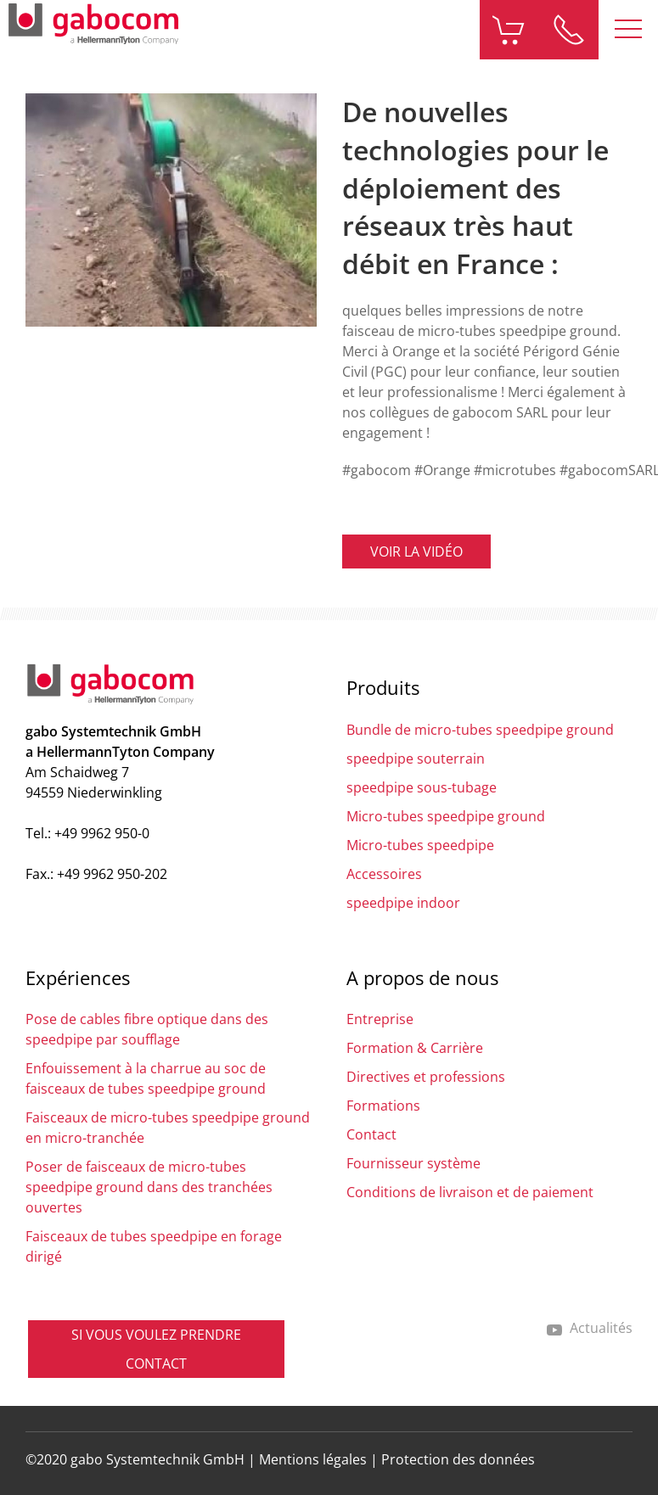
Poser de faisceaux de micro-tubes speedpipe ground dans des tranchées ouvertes (149, 1187)
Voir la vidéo (416, 551)
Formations (383, 1105)
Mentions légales (313, 1459)
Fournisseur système (413, 1163)
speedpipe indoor (403, 902)
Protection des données (458, 1459)
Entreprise (379, 1019)
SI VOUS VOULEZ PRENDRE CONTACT (156, 1349)
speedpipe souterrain (415, 758)
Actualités (589, 1328)
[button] (628, 29)
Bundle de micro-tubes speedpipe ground (480, 729)
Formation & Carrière (414, 1048)
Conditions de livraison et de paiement (469, 1192)
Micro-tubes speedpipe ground (445, 816)
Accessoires (384, 874)
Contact (371, 1134)
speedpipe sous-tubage (421, 787)
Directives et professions (425, 1076)
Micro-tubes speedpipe (420, 845)
